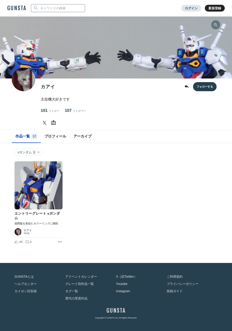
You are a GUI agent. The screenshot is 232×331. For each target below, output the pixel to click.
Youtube (122, 284)
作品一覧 (26, 136)
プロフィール (55, 136)
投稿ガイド (175, 291)
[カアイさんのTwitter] (45, 122)
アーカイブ (82, 136)
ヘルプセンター (25, 284)
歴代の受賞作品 (76, 298)
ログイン (191, 8)
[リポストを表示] (60, 242)
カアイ (28, 230)
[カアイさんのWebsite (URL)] (54, 122)
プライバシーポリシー (182, 284)
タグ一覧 (71, 291)
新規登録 (214, 8)
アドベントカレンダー (81, 276)
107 (75, 110)
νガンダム (28, 152)
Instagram (123, 291)
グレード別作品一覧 (79, 284)
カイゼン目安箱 (25, 291)
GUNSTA (16, 8)
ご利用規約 (175, 276)
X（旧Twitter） (126, 276)
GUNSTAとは (24, 276)
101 (50, 110)
